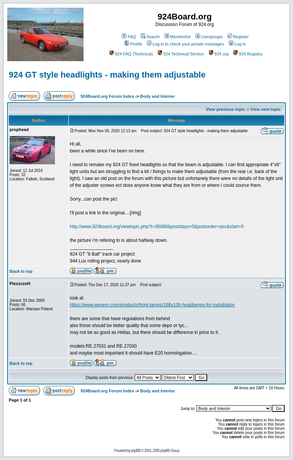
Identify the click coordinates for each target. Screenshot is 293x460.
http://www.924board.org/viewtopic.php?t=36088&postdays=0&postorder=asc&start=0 (157, 226)
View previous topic (225, 109)
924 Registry (247, 54)
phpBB (135, 451)
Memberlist (177, 36)
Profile (133, 44)
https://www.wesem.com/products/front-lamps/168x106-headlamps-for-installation (152, 305)
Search (150, 36)
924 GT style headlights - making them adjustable (107, 74)
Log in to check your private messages (185, 44)
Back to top (21, 271)
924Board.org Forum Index (107, 96)
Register (238, 36)
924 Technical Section (181, 54)
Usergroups (209, 36)
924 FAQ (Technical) (131, 54)
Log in (237, 44)
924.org (219, 54)
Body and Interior (157, 96)
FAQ (129, 36)
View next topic (265, 109)
